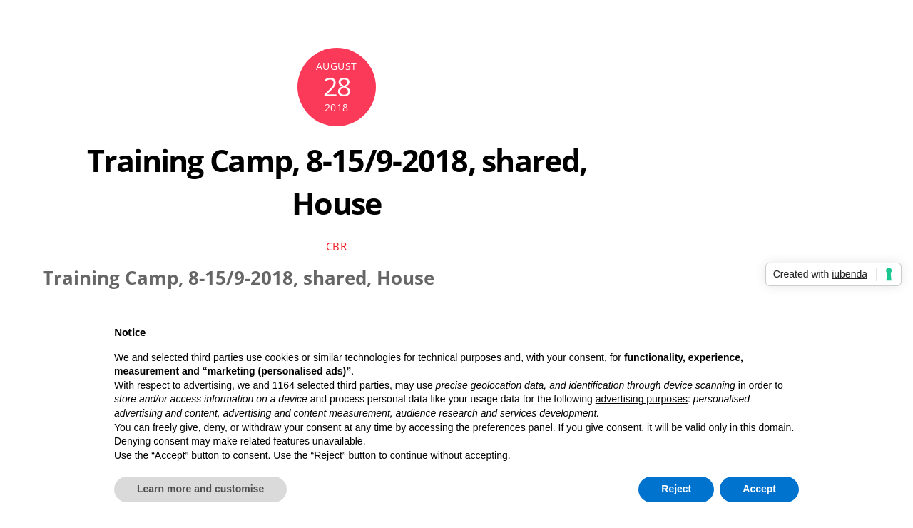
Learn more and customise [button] (200, 488)
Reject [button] (676, 488)
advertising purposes (642, 399)
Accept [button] (759, 488)
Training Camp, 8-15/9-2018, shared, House (337, 181)
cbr (336, 246)
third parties (363, 385)
